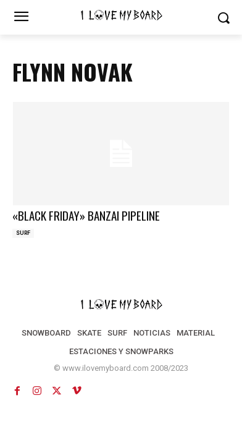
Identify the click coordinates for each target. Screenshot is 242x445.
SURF (23, 233)
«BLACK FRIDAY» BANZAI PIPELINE (86, 215)
